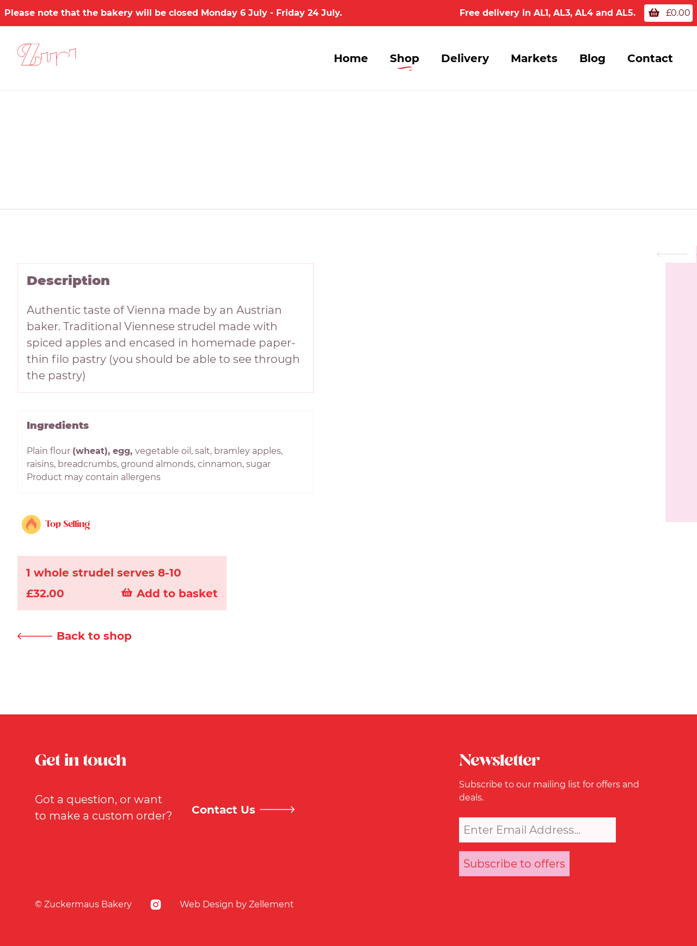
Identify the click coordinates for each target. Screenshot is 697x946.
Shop (404, 58)
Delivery (465, 58)
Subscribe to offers (514, 863)
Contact (650, 58)
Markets (534, 58)
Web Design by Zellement (237, 904)
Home (351, 58)
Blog (592, 58)
